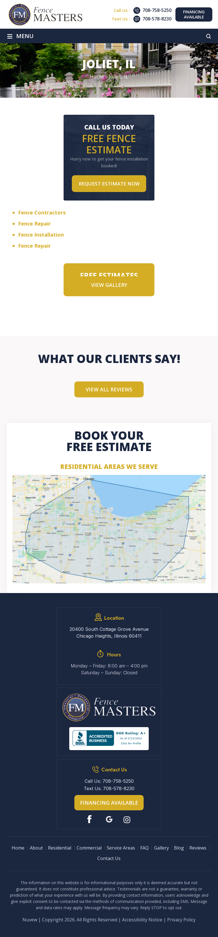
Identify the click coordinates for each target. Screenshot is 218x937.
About (36, 848)
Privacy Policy (181, 920)
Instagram (127, 819)
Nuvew (29, 920)
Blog (179, 848)
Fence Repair (34, 223)
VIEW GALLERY (109, 284)
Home (18, 848)
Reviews (197, 848)
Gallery (161, 848)
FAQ (144, 848)
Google (109, 819)
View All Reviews (109, 389)
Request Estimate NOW (109, 183)
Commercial (89, 848)
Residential (59, 848)
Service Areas (121, 848)
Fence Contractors (42, 212)
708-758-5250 (156, 10)
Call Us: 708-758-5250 (109, 781)
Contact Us (109, 858)
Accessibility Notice (142, 920)
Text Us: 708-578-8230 (109, 788)
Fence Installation (41, 234)
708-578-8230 (156, 19)
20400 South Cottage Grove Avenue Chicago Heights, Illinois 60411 (109, 632)
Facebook (90, 819)
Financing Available (194, 14)
